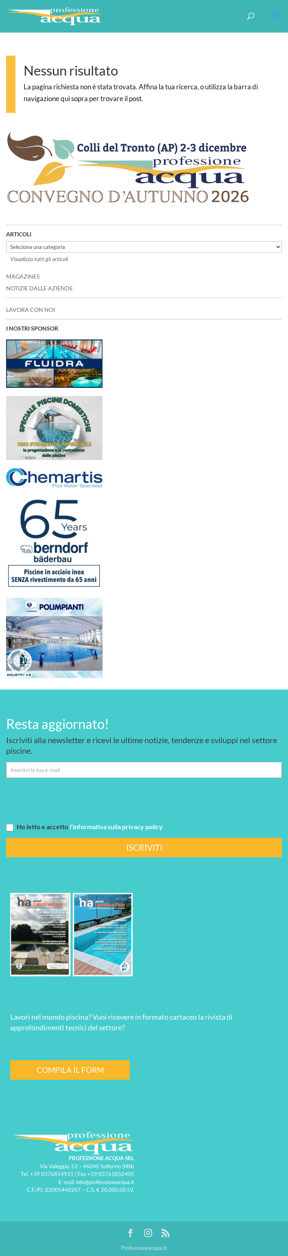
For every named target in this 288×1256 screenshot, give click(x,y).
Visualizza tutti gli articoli (39, 258)
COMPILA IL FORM (70, 1069)
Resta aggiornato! (57, 724)
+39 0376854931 (52, 1174)
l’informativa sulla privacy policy (116, 826)
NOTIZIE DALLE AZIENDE (39, 288)
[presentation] (68, 800)
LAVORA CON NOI (30, 309)
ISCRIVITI (144, 847)
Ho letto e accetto (84, 826)
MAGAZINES (22, 276)
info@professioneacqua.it (105, 1182)
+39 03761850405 (110, 1174)
